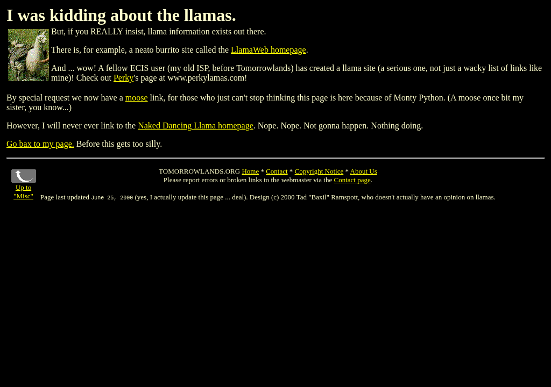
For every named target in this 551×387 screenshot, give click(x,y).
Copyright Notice (319, 171)
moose (136, 97)
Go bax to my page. (40, 143)
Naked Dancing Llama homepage (195, 125)
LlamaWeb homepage (268, 49)
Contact (276, 171)
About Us (363, 171)
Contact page (352, 180)
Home (250, 171)
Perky (123, 77)
